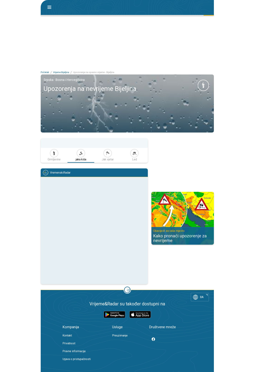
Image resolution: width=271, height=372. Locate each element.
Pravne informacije (74, 351)
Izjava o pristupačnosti (76, 359)
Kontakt (67, 335)
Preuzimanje (120, 335)
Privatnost (68, 343)
